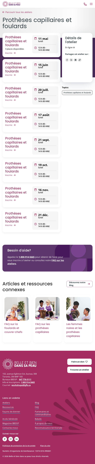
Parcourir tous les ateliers (18, 12)
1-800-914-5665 (27, 256)
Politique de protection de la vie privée (18, 445)
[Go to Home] (11, 4)
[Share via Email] (75, 60)
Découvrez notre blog (79, 284)
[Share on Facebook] (67, 60)
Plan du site (45, 445)
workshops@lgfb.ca (21, 385)
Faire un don (79, 361)
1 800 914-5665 (28, 382)
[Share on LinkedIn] (71, 60)
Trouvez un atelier (79, 369)
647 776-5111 (25, 379)
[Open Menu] (91, 4)
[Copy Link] (80, 60)
